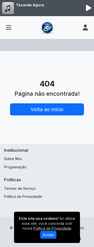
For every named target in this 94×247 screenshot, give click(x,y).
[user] (85, 27)
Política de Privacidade (23, 196)
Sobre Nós (13, 159)
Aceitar (48, 235)
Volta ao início (47, 109)
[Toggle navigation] (8, 27)
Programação (15, 167)
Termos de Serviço (20, 188)
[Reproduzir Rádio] (88, 8)
